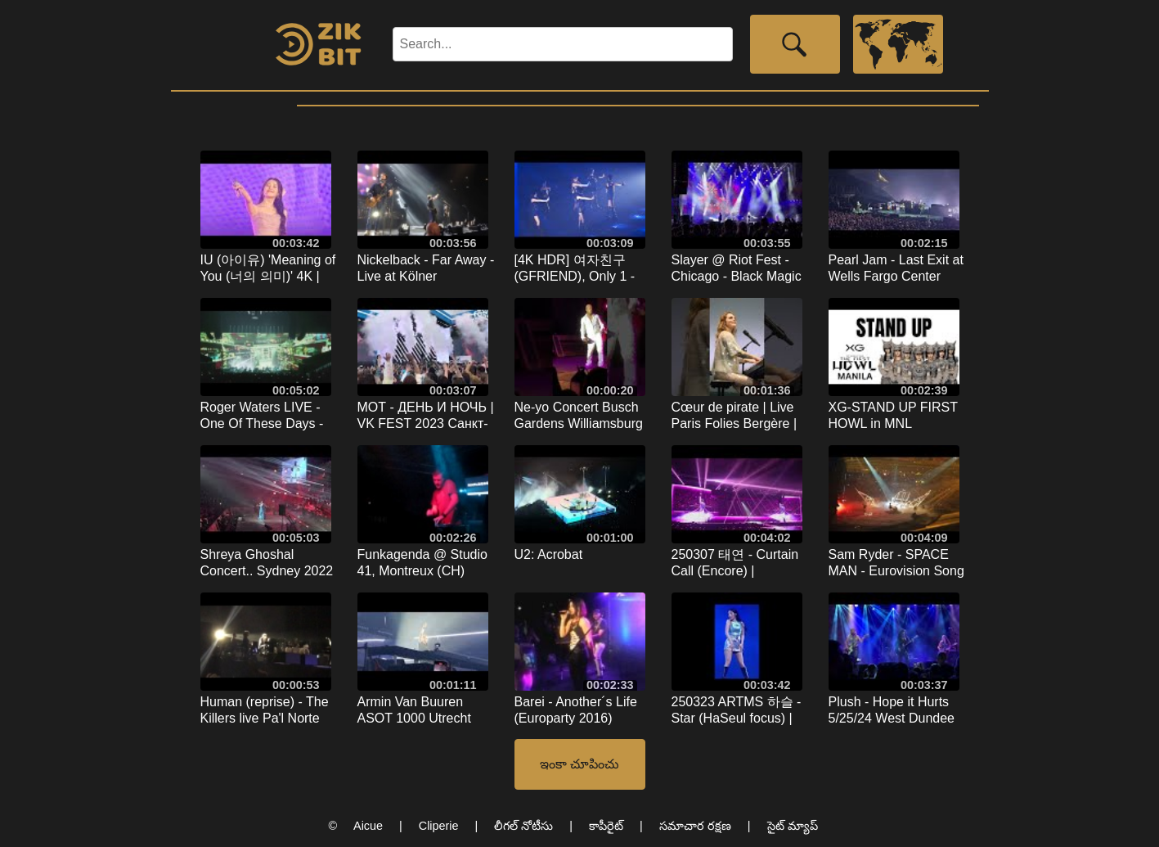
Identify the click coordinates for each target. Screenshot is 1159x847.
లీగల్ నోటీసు (523, 825)
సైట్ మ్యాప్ (792, 825)
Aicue (368, 825)
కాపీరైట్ (606, 825)
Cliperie (439, 825)
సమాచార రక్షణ (695, 825)
